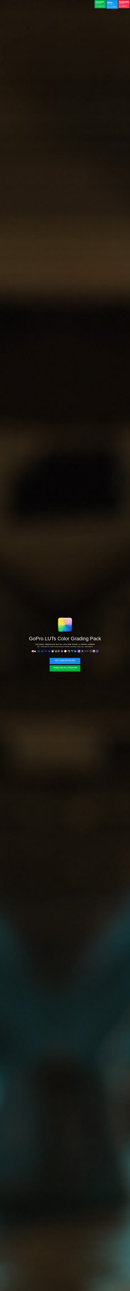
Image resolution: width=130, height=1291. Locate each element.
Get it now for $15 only (65, 661)
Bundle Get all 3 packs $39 (65, 668)
